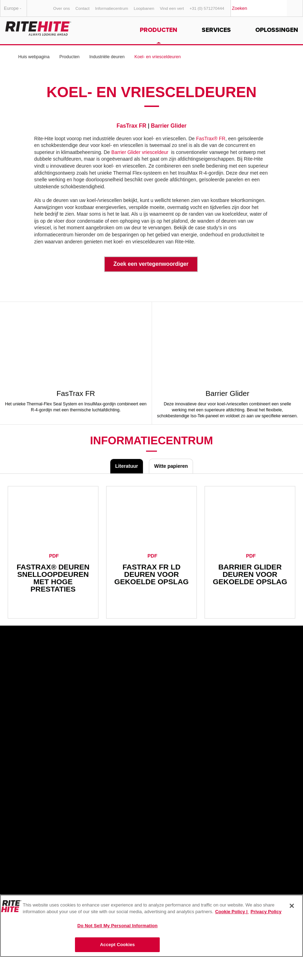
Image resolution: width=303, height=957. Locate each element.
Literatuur (126, 466)
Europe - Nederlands (15, 11)
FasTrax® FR (211, 138)
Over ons (61, 8)
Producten (158, 30)
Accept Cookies (117, 944)
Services (216, 30)
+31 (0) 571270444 (207, 8)
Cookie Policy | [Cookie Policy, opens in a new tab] (232, 911)
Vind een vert (172, 8)
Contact (82, 8)
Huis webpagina (34, 56)
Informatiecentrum (111, 8)
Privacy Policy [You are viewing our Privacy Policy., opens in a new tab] (265, 911)
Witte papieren (171, 466)
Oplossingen (276, 30)
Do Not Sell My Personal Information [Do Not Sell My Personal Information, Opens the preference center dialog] (117, 925)
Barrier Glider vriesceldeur (139, 152)
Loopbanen (144, 8)
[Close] (291, 906)
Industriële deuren (107, 56)
